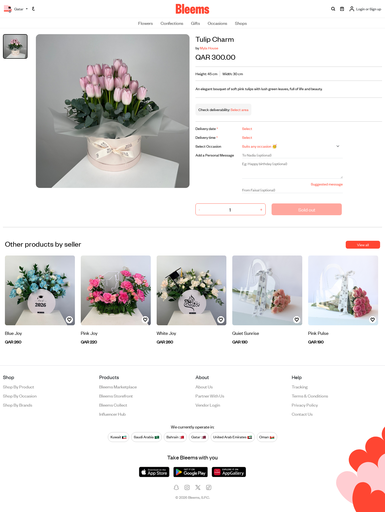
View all (363, 244)
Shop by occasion (20, 395)
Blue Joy (13, 333)
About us (204, 386)
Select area (239, 109)
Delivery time (206, 137)
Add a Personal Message (214, 154)
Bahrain (175, 437)
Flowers (145, 23)
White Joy (166, 333)
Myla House (209, 47)
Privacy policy (305, 405)
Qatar (198, 437)
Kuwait (118, 437)
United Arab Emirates (232, 437)
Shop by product (18, 386)
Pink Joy (89, 333)
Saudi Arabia (146, 437)
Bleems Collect (113, 405)
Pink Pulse (318, 333)
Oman (267, 437)
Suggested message (327, 183)
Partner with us (209, 395)
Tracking (300, 386)
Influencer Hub (112, 414)
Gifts (195, 23)
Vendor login (207, 405)
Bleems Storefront (116, 395)
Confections (172, 23)
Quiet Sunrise (245, 333)
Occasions (217, 23)
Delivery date (206, 128)
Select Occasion (208, 146)
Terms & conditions (310, 395)
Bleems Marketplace (118, 386)
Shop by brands (17, 405)
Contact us (302, 414)
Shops (241, 23)
